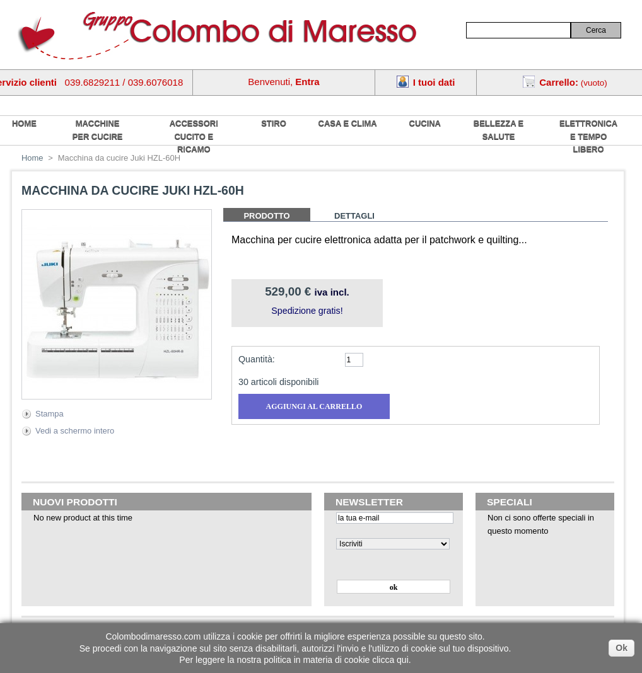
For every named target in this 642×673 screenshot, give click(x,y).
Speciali (509, 502)
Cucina (425, 123)
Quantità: (256, 359)
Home (32, 158)
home (24, 123)
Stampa (49, 413)
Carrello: (558, 82)
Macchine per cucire (98, 129)
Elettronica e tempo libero (588, 136)
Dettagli (354, 216)
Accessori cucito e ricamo (194, 136)
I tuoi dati (434, 82)
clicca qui (390, 660)
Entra (307, 81)
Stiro (273, 123)
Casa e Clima (347, 123)
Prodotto (266, 216)
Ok (621, 648)
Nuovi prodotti (75, 502)
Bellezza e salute (498, 129)
